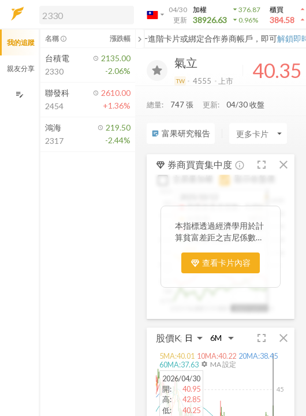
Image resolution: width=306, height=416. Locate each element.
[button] (84, 14)
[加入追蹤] (157, 70)
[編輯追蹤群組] (19, 94)
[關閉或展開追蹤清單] (140, 38)
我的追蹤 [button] (21, 42)
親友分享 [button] (21, 68)
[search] (86, 15)
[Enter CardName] (258, 133)
